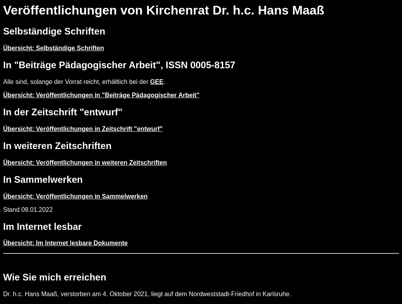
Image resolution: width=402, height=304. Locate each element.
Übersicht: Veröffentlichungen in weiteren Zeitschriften (85, 162)
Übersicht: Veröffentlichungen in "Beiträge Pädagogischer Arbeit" (101, 95)
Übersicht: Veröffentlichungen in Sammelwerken (75, 196)
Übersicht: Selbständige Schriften (53, 48)
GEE (156, 81)
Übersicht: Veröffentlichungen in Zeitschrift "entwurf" (83, 129)
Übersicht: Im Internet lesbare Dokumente (65, 243)
